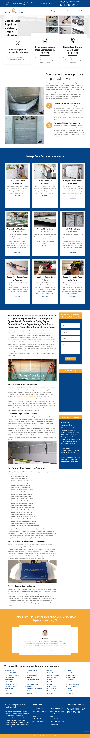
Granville (29, 677)
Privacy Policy (54, 724)
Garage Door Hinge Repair (57, 711)
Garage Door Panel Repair (57, 719)
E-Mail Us (76, 712)
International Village (32, 684)
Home (46, 11)
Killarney (29, 693)
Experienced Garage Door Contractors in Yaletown (45, 50)
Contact (81, 11)
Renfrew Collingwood (53, 691)
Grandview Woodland (33, 675)
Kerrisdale (30, 691)
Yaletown (70, 693)
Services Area (71, 11)
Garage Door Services (57, 11)
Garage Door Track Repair (57, 708)
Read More (17, 196)
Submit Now (70, 358)
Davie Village (10, 682)
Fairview (8, 691)
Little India (50, 673)
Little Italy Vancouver (53, 675)
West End (70, 689)
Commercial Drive (11, 680)
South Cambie (72, 675)
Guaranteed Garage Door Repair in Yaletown (72, 50)
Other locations (51, 686)
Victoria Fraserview (73, 684)
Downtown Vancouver (12, 684)
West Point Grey (72, 691)
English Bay (9, 689)
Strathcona (71, 680)
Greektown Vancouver (33, 680)
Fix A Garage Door (37, 708)
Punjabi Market (51, 689)
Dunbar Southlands (11, 686)
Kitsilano (49, 671)
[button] (40, 633)
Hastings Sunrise (32, 682)
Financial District (32, 671)
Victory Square (72, 686)
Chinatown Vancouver (12, 675)
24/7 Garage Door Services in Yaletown (17, 51)
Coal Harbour (10, 677)
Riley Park (50, 693)
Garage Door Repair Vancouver (44, 736)
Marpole (49, 680)
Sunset (70, 682)
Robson (70, 671)
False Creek (9, 693)
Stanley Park (71, 677)
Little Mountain (51, 677)
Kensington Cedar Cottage (34, 689)
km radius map (70, 391)
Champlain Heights (11, 673)
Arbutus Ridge (10, 671)
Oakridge (49, 684)
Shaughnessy (71, 673)
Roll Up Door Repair (38, 719)
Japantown (30, 686)
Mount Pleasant (51, 682)
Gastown (29, 673)
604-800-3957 (69, 5)
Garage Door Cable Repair (57, 721)
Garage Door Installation (39, 711)
